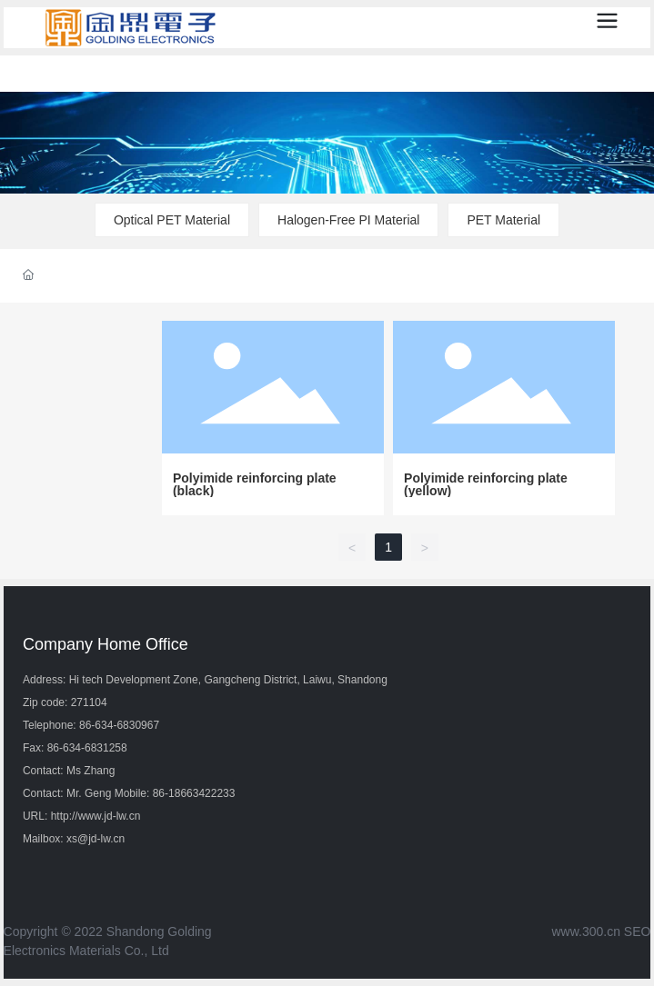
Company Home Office (105, 644)
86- (160, 793)
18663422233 (201, 793)
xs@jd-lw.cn (95, 838)
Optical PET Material (172, 220)
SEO (637, 931)
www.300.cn (585, 931)
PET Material (503, 220)
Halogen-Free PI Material (348, 220)
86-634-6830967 (119, 725)
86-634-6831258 (87, 748)
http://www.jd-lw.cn (96, 816)
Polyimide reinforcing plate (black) (255, 484)
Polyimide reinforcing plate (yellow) (486, 484)
